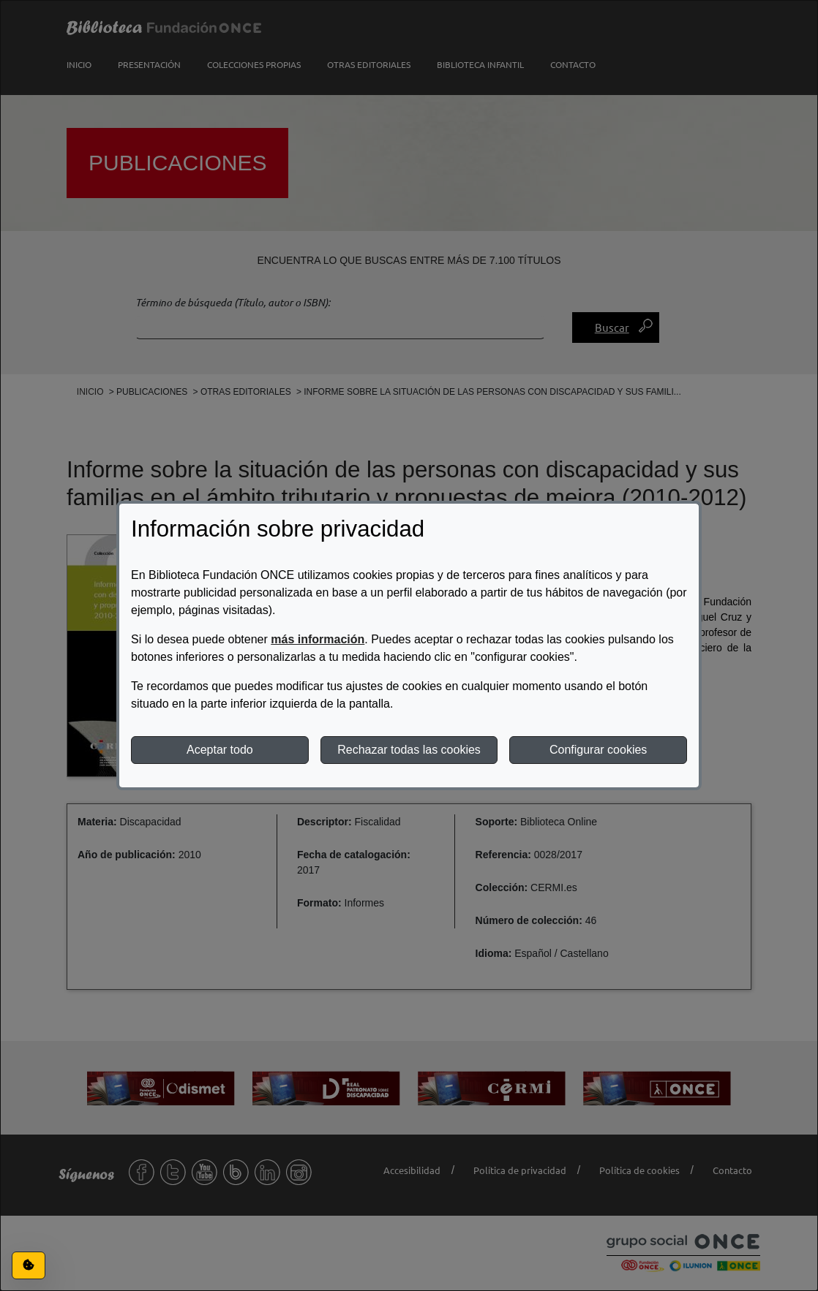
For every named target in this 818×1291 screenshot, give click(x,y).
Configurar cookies (598, 749)
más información (317, 639)
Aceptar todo (220, 749)
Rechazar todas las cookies (409, 749)
